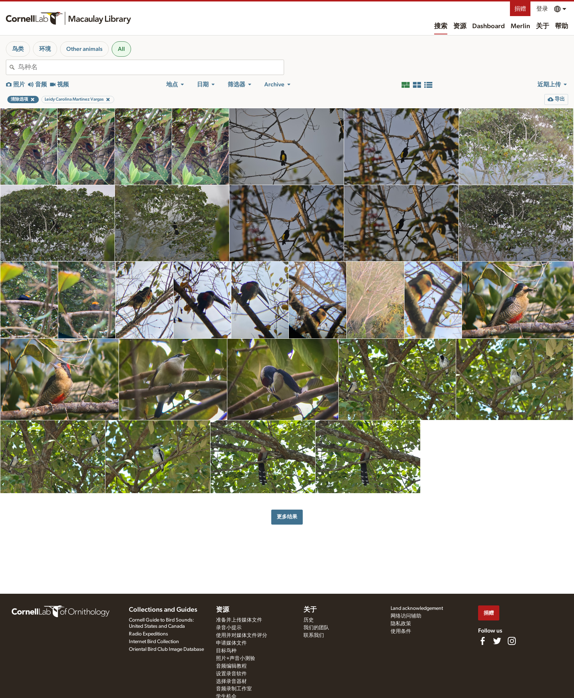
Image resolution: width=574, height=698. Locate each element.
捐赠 (520, 9)
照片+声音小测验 (235, 658)
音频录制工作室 (234, 688)
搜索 (440, 26)
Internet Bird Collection (154, 641)
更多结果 (287, 516)
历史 (308, 620)
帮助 (561, 26)
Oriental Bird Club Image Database (166, 649)
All (121, 49)
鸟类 (18, 49)
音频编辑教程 (231, 666)
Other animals (84, 49)
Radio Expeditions (148, 634)
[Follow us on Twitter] (497, 641)
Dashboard (488, 26)
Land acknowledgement (417, 608)
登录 (542, 9)
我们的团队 (316, 627)
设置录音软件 (231, 673)
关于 (542, 26)
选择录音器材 (231, 681)
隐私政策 (401, 623)
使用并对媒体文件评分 (241, 635)
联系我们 (313, 635)
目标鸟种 (226, 650)
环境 (45, 49)
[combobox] (151, 67)
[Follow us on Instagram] (511, 641)
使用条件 (401, 631)
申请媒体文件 (231, 643)
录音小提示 (229, 627)
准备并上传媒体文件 (239, 620)
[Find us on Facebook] (482, 641)
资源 (459, 26)
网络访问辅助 (406, 616)
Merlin (520, 26)
